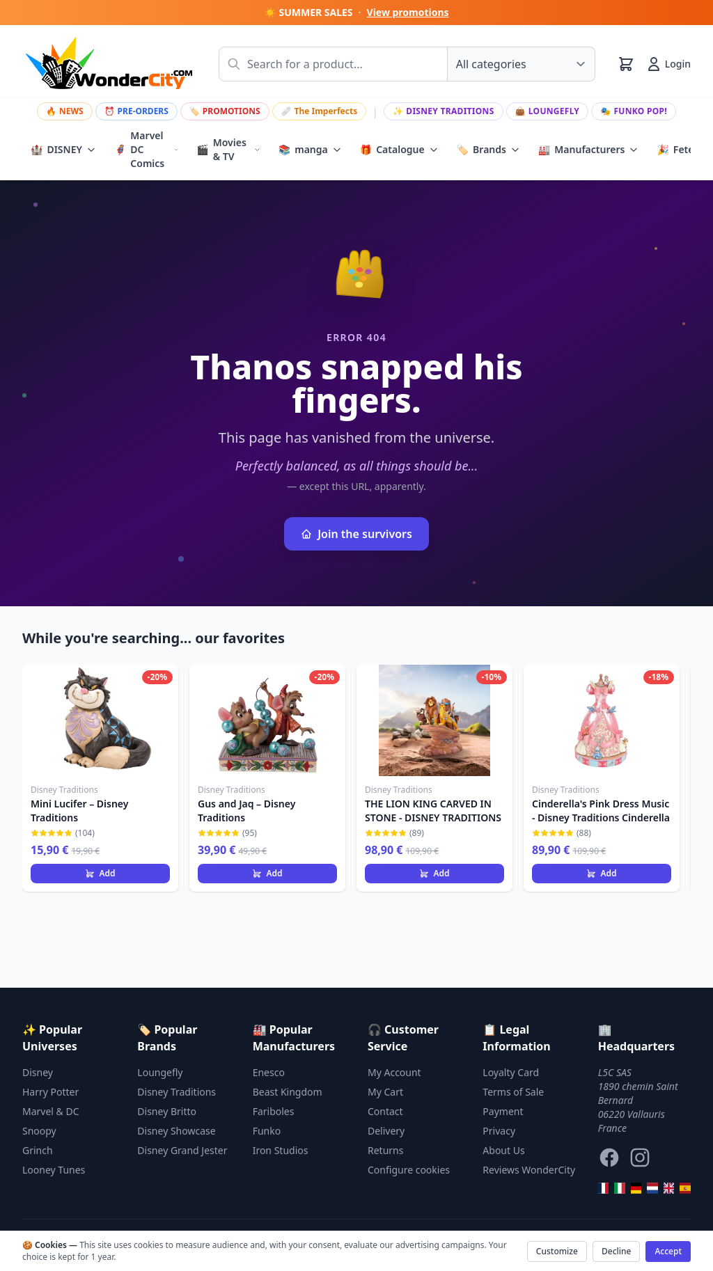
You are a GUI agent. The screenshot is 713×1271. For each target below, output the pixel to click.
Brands (488, 150)
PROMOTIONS (224, 111)
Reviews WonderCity (529, 1169)
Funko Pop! (633, 111)
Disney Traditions (443, 111)
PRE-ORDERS (136, 111)
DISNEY (63, 150)
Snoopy (39, 1130)
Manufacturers (588, 150)
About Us (503, 1150)
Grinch (37, 1150)
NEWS (65, 111)
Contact (385, 1111)
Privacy (499, 1130)
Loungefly (547, 111)
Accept (668, 1251)
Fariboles (274, 1111)
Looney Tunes (53, 1169)
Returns (385, 1150)
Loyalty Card (511, 1072)
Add (100, 873)
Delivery (386, 1130)
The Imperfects (319, 111)
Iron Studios (280, 1150)
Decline (616, 1251)
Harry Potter (50, 1091)
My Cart (385, 1091)
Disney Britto (166, 1111)
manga (310, 150)
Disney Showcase (176, 1130)
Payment (503, 1111)
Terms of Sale (513, 1091)
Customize (557, 1251)
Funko (267, 1130)
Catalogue (399, 150)
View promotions (408, 12)
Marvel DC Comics (146, 149)
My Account (394, 1072)
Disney (37, 1072)
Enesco (269, 1072)
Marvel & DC (50, 1111)
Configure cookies (409, 1169)
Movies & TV (228, 149)
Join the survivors (356, 534)
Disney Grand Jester (182, 1150)
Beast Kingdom (287, 1091)
